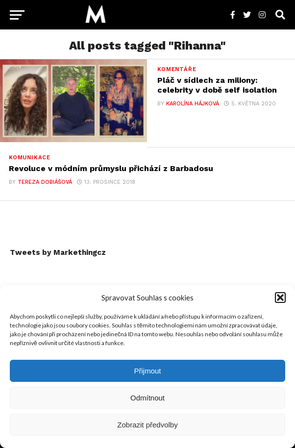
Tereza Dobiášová (45, 182)
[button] (280, 297)
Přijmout (147, 371)
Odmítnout (147, 398)
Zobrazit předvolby (147, 425)
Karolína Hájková (192, 103)
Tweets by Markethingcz (58, 252)
